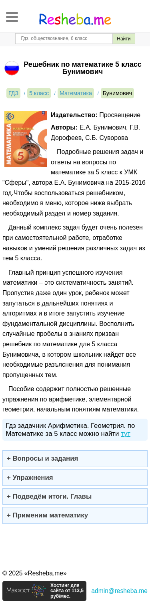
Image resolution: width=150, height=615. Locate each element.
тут (125, 433)
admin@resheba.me (119, 590)
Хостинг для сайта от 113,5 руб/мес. (67, 591)
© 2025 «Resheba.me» (34, 573)
